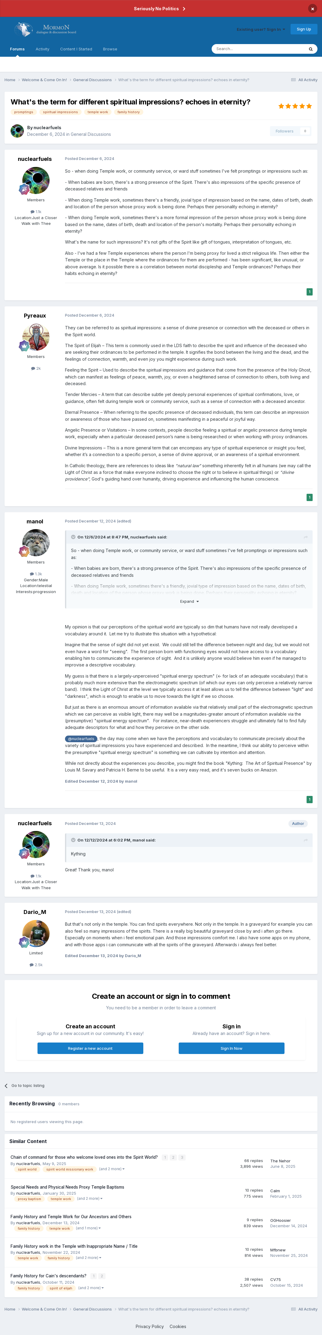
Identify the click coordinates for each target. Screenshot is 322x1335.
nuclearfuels (47, 127)
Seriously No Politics (156, 8)
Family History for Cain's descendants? (49, 1275)
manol (35, 521)
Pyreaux (35, 315)
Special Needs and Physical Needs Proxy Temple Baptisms (67, 1186)
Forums (17, 51)
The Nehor (280, 1160)
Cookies (178, 1325)
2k (36, 368)
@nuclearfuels (81, 738)
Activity (42, 48)
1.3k (36, 573)
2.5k (36, 964)
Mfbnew (278, 1249)
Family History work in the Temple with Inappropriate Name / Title (74, 1246)
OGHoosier (280, 1219)
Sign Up (304, 29)
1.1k (36, 211)
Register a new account (90, 1048)
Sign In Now (231, 1048)
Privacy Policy (150, 1325)
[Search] (242, 49)
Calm (275, 1190)
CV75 (275, 1279)
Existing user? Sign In (261, 29)
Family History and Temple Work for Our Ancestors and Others (71, 1216)
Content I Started (76, 48)
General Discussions (91, 134)
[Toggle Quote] (73, 537)
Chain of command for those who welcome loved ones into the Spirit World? (85, 1157)
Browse (110, 48)
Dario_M (35, 912)
